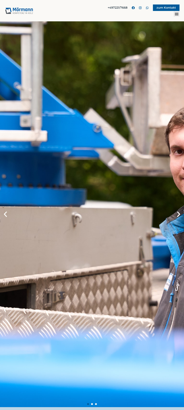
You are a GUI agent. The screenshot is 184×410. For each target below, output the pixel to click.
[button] (177, 14)
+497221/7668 (117, 7)
